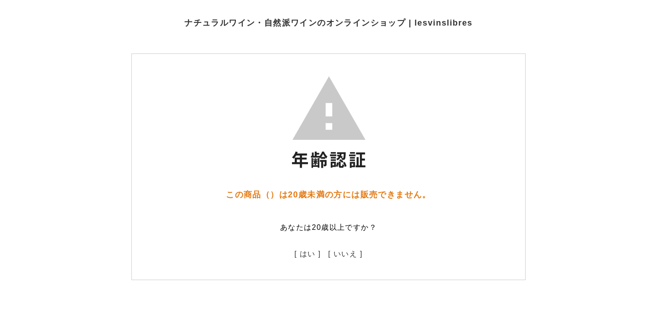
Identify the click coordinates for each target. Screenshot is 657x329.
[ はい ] (307, 254)
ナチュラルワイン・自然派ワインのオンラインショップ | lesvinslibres (328, 22)
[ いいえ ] (345, 254)
